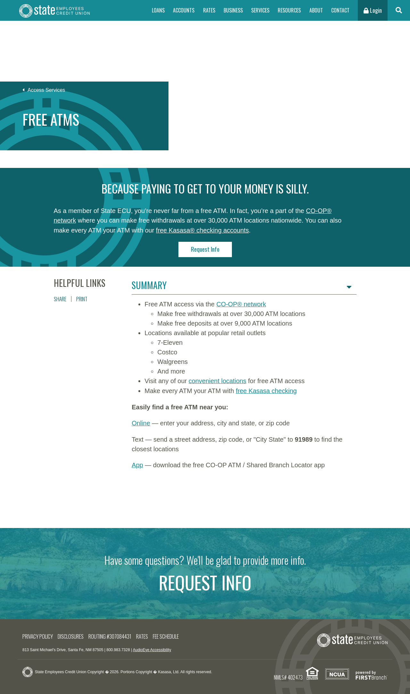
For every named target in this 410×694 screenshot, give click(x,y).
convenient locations (218, 379)
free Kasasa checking (266, 389)
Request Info (205, 248)
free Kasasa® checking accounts (203, 229)
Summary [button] (149, 284)
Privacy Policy (37, 634)
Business (233, 10)
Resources (289, 10)
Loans (158, 10)
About (316, 10)
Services (260, 10)
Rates (209, 10)
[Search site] (399, 10)
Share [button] (60, 298)
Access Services (46, 90)
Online (141, 421)
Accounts (183, 10)
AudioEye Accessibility (152, 648)
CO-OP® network (241, 303)
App (137, 463)
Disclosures (71, 634)
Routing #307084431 (110, 634)
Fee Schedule (167, 634)
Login (373, 10)
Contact (340, 10)
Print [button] (81, 298)
